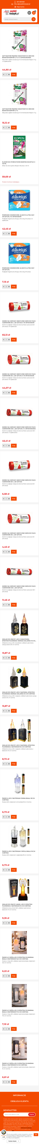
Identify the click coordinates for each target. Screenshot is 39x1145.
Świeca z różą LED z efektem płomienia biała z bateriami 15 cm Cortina (18, 1064)
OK (36, 1134)
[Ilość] (6, 74)
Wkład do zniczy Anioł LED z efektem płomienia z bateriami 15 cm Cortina (17, 905)
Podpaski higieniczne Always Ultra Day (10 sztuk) (18, 268)
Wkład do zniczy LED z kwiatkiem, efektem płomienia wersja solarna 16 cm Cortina (18, 639)
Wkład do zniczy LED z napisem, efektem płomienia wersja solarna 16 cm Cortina (18, 692)
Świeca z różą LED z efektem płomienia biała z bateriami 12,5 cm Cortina (18, 958)
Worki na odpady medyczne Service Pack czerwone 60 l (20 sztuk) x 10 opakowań (19, 321)
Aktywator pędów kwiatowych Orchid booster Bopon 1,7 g (18, 109)
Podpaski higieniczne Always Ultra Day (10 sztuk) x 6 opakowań (18, 215)
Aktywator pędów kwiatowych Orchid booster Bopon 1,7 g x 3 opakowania (18, 56)
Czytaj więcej (13, 1141)
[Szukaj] (34, 19)
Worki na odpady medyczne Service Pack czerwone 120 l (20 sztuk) (19, 586)
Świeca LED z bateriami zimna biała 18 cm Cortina (18, 799)
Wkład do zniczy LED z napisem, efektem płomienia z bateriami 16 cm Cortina (18, 746)
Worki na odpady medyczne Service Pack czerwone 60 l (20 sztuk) (19, 480)
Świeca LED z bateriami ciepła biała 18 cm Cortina (18, 852)
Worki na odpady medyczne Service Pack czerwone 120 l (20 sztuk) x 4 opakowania (19, 427)
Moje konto (20, 7)
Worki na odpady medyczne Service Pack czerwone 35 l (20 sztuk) (19, 533)
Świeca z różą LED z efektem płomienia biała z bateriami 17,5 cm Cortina (18, 1011)
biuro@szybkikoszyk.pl (20, 4)
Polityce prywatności (26, 1127)
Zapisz (32, 1114)
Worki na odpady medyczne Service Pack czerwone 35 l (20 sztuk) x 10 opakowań (19, 374)
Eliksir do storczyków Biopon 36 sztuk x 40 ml (18, 162)
